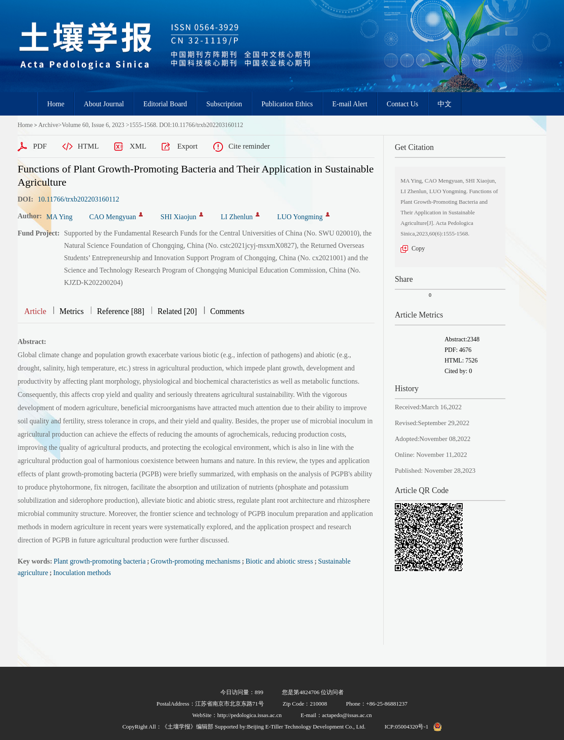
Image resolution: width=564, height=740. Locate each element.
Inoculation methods (82, 572)
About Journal (104, 104)
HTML (88, 146)
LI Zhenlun (236, 217)
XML (138, 146)
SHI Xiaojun (178, 217)
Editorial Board (165, 104)
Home (55, 104)
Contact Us (403, 104)
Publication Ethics (287, 104)
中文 (445, 104)
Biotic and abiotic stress (279, 561)
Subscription (224, 104)
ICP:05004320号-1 (407, 726)
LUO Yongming (300, 217)
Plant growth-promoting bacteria (100, 561)
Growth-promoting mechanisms (196, 561)
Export (187, 146)
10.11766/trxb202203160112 (78, 199)
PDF (40, 146)
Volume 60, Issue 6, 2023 (93, 125)
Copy (418, 248)
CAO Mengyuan (112, 217)
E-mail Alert (349, 104)
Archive (48, 125)
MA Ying (59, 217)
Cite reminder (249, 146)
